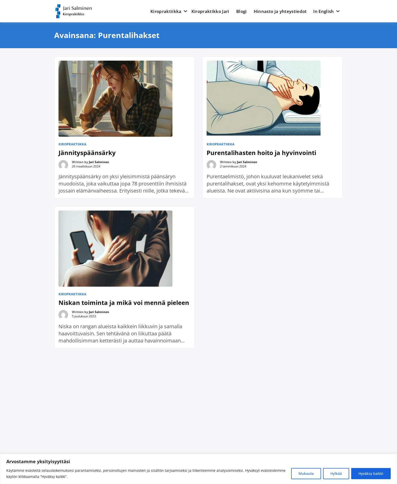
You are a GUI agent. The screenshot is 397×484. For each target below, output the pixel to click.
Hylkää (336, 473)
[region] (198, 469)
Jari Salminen (99, 162)
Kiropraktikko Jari (210, 11)
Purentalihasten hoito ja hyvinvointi (261, 152)
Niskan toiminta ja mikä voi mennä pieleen (123, 302)
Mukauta (306, 473)
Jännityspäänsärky (87, 152)
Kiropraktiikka (166, 11)
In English (323, 11)
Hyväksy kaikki (371, 473)
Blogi (241, 11)
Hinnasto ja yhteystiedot (280, 11)
